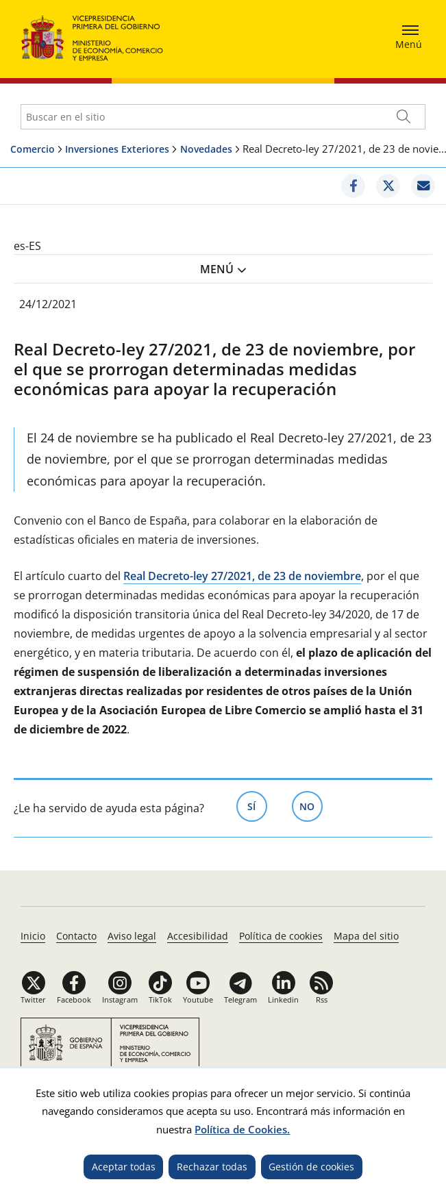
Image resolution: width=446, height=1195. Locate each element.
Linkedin (283, 999)
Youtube (198, 999)
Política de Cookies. (242, 1129)
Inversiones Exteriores (117, 148)
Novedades (206, 148)
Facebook (74, 999)
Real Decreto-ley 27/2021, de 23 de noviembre (242, 575)
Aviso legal (132, 935)
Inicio (33, 935)
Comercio (32, 148)
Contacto (76, 935)
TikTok (160, 999)
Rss (321, 999)
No (311, 805)
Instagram (120, 999)
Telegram (240, 999)
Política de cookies (281, 935)
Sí (257, 805)
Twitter (33, 999)
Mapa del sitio (366, 935)
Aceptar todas (124, 1166)
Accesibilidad (197, 935)
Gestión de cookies (311, 1166)
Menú (217, 269)
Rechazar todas (212, 1166)
